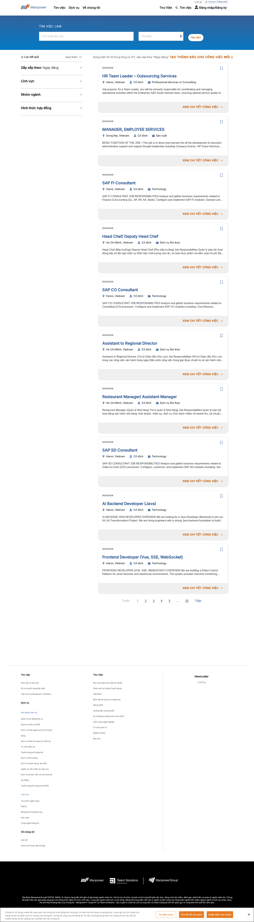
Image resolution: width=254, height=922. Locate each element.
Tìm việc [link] (25, 674)
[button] (73, 57)
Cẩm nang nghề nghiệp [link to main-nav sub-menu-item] (103, 710)
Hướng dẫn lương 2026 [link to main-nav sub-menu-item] (103, 702)
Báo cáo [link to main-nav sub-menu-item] (97, 722)
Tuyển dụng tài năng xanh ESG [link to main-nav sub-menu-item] (35, 760)
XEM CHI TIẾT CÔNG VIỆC (202, 105)
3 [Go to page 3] (153, 599)
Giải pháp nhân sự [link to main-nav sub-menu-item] (29, 707)
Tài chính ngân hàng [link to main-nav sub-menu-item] (30, 772)
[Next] (178, 599)
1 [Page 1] (138, 599)
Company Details (69, 875)
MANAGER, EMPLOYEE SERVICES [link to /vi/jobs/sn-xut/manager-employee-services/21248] (133, 128)
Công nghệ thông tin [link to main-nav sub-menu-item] (30, 789)
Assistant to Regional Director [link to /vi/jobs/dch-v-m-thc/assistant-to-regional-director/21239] (129, 341)
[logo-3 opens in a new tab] (121, 842)
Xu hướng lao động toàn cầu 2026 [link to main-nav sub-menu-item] (108, 706)
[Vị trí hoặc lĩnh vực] (86, 36)
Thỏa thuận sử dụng (90, 875)
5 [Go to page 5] (169, 599)
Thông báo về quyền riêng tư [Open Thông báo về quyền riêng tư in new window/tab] (116, 875)
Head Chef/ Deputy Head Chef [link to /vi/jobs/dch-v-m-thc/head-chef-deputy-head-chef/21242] (130, 234)
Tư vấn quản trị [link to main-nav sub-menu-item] (100, 714)
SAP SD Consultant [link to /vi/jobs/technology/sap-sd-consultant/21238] (119, 448)
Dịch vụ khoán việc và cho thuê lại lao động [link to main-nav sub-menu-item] (36, 754)
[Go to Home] (34, 7)
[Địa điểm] (161, 36)
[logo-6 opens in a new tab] (161, 842)
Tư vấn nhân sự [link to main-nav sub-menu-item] (28, 732)
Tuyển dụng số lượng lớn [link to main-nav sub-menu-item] (32, 736)
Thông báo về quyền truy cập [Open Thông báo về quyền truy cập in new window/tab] (146, 875)
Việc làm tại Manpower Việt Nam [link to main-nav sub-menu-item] (36, 690)
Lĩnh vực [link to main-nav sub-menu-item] (25, 767)
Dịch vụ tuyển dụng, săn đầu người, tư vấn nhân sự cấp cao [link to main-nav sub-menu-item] (35, 746)
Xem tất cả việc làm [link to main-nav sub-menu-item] (30, 682)
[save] (221, 67)
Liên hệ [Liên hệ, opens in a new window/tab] (198, 2)
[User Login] (211, 8)
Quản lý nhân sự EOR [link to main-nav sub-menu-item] (30, 716)
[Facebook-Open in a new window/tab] (127, 895)
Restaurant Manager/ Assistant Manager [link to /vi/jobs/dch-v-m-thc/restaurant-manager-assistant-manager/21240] (139, 395)
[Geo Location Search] (181, 36)
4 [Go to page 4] (161, 599)
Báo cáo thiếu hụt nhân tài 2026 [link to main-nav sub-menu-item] (107, 682)
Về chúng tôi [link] (27, 796)
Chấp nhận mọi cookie (219, 916)
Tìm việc (198, 36)
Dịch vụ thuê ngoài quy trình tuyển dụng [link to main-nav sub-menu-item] (36, 722)
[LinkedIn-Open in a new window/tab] (116, 895)
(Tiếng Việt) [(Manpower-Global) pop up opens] (216, 1)
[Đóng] (248, 916)
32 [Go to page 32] (187, 599)
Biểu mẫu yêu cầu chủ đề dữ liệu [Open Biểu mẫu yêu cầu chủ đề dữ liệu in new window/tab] (178, 875)
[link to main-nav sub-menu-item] (59, 8)
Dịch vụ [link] (25, 698)
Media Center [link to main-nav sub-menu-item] (99, 718)
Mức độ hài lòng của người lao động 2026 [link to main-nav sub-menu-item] (107, 696)
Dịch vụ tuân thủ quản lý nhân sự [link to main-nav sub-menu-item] (36, 728)
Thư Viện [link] (98, 674)
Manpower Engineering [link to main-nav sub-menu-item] (31, 780)
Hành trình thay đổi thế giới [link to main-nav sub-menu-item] (33, 808)
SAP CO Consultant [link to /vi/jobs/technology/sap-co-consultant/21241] (120, 288)
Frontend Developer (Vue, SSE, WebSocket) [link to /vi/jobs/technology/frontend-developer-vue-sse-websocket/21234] (142, 555)
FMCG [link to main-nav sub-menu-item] (24, 776)
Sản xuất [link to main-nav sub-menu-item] (25, 785)
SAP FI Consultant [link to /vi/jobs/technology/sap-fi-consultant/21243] (118, 181)
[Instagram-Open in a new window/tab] (138, 895)
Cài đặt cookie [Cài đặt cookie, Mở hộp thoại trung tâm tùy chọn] (166, 916)
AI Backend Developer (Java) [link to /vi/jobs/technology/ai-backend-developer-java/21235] (129, 502)
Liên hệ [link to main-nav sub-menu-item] (24, 804)
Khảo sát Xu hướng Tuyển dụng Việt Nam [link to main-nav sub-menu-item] (107, 688)
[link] (127, 895)
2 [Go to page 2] (145, 599)
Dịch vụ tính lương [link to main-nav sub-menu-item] (29, 740)
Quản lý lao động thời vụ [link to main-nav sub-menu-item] (32, 712)
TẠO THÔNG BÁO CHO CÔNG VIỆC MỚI (201, 56)
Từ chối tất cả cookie (191, 916)
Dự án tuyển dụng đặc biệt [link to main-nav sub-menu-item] (33, 686)
